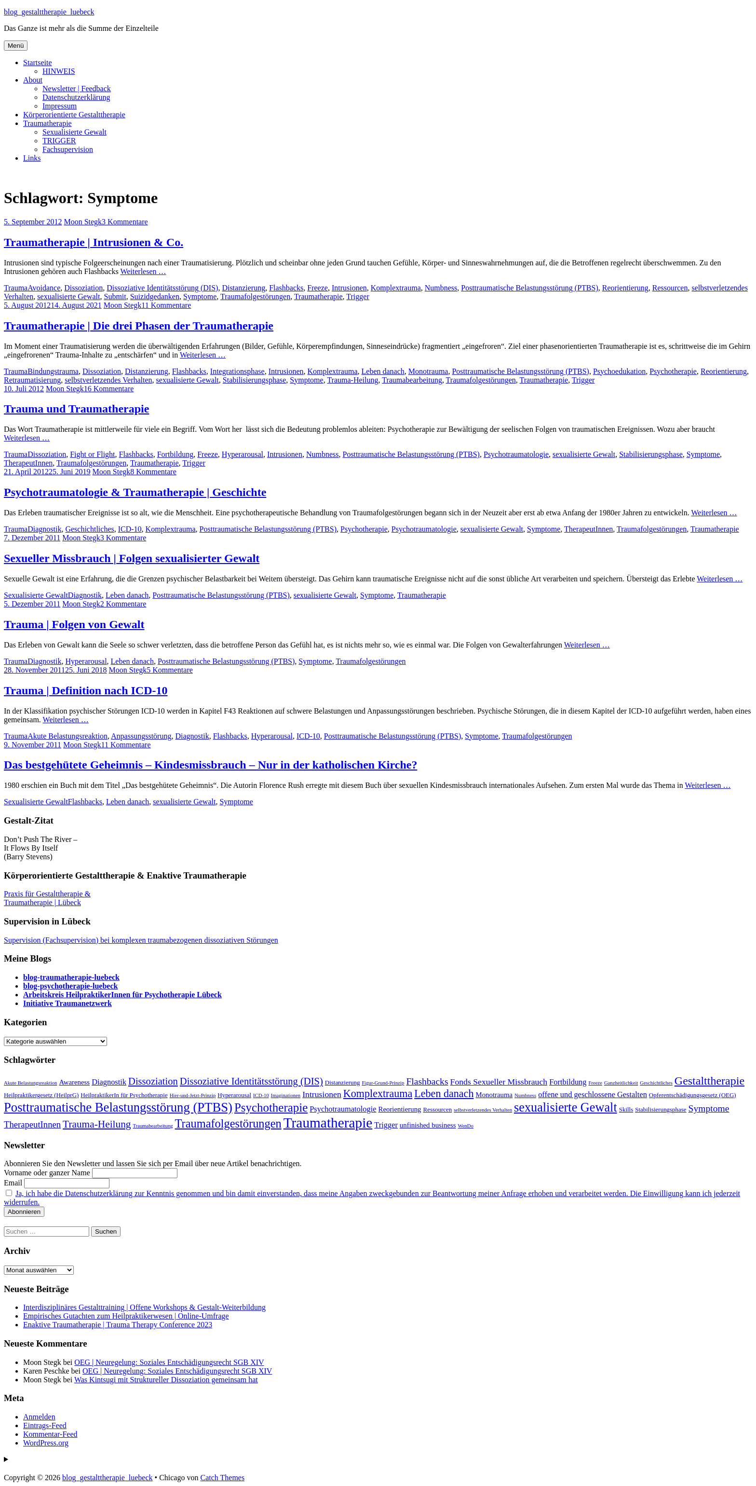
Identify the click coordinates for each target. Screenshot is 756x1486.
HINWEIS (58, 71)
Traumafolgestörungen (255, 296)
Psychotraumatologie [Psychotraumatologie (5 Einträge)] (343, 1109)
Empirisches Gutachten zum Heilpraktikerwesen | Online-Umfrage (126, 1316)
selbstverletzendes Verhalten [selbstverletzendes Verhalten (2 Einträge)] (483, 1110)
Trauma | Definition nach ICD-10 (86, 690)
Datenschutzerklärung (76, 97)
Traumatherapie (47, 123)
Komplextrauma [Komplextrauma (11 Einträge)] (377, 1093)
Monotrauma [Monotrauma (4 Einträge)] (494, 1095)
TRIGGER (59, 141)
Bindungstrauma (53, 371)
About (32, 80)
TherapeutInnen (28, 463)
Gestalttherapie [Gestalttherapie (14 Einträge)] (709, 1080)
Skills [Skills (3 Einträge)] (626, 1109)
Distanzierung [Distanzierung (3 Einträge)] (342, 1082)
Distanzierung (243, 288)
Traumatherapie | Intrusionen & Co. (93, 242)
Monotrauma (428, 371)
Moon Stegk (83, 222)
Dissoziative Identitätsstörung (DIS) (162, 288)
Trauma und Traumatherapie (76, 408)
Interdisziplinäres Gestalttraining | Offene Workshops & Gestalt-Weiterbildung (144, 1307)
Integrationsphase (237, 371)
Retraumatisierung (32, 380)
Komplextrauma (396, 288)
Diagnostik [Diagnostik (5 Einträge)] (109, 1082)
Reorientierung (625, 288)
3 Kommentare (125, 222)
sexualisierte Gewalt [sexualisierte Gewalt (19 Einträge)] (565, 1107)
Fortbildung (175, 454)
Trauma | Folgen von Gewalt (74, 624)
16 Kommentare (109, 389)
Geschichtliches (89, 529)
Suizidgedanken (154, 296)
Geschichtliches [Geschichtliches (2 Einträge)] (656, 1083)
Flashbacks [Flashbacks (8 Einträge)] (427, 1081)
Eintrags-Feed (45, 1425)
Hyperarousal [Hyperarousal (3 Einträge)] (234, 1095)
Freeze (317, 288)
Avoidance (43, 288)
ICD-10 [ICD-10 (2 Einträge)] (261, 1095)
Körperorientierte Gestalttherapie (74, 114)
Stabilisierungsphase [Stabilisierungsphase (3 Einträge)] (660, 1109)
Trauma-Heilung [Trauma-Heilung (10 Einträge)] (97, 1124)
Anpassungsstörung (141, 736)
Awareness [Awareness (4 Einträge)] (74, 1082)
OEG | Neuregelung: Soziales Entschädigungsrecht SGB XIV (169, 1362)
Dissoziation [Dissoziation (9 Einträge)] (153, 1081)
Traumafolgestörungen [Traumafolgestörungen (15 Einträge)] (228, 1123)
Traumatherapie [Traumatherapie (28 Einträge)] (328, 1122)
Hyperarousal (242, 454)
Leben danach (383, 371)
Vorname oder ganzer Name (47, 1173)
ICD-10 (130, 529)
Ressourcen (670, 288)
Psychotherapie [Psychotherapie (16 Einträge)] (271, 1107)
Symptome (199, 296)
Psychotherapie (673, 371)
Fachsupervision (67, 149)
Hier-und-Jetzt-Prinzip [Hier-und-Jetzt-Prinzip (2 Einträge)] (193, 1095)
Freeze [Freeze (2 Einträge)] (595, 1083)
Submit (115, 296)
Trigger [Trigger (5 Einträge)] (386, 1124)
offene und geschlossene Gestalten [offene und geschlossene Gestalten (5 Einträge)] (592, 1094)
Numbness (441, 288)
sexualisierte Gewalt (68, 296)
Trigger (357, 296)
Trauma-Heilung (352, 380)
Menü (16, 45)
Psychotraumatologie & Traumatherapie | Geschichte (135, 492)
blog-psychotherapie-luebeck (70, 986)
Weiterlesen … (143, 271)
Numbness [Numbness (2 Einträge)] (525, 1095)
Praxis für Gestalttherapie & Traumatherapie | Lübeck (47, 898)
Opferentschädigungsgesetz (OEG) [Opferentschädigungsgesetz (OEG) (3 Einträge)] (692, 1095)
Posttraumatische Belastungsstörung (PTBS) (529, 288)
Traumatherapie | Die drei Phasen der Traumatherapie (138, 325)
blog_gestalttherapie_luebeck (49, 12)
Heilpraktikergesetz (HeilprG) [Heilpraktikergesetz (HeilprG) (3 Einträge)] (41, 1095)
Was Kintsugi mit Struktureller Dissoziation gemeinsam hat (166, 1380)
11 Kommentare (166, 305)
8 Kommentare (153, 472)
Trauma (15, 288)
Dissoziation (83, 288)
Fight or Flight (92, 454)
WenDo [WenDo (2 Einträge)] (465, 1125)
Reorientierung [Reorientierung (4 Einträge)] (399, 1109)
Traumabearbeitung (412, 380)
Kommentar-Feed (50, 1434)
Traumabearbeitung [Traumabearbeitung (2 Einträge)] (153, 1125)
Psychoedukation (619, 371)
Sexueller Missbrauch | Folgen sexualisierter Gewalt (131, 558)
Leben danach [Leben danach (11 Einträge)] (443, 1093)
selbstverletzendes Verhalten (108, 380)
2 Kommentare (123, 604)
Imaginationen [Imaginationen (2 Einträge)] (286, 1095)
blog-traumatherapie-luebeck (71, 977)
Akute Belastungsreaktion (67, 736)
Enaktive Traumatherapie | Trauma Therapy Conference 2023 (117, 1325)
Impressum (59, 106)
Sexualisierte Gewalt (74, 132)
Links (31, 158)
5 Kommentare (170, 670)
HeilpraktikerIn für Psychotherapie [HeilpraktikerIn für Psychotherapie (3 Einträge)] (124, 1095)
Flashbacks (286, 288)
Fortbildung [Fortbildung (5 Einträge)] (567, 1082)
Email (13, 1183)
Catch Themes (222, 1477)
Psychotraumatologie (516, 454)
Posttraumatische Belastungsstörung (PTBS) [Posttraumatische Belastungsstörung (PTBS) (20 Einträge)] (118, 1107)
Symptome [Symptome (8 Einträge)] (708, 1108)
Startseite (37, 62)
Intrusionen (349, 288)
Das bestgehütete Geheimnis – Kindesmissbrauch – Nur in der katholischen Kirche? (210, 764)
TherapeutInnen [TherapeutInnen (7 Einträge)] (32, 1124)
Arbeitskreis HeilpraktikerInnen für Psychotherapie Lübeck (122, 995)
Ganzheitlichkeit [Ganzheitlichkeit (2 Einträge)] (621, 1083)
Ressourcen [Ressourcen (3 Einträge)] (437, 1109)
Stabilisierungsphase (254, 380)
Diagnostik (44, 529)
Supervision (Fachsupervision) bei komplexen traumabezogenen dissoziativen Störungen (141, 940)
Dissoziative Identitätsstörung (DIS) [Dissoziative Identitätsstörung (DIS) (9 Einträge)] (251, 1081)
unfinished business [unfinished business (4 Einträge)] (428, 1125)
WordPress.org (45, 1443)
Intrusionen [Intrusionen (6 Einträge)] (321, 1094)
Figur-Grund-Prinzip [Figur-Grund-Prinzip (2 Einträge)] (383, 1083)
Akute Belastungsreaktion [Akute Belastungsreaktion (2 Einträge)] (30, 1083)
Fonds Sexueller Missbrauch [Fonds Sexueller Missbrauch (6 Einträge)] (499, 1082)
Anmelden (39, 1417)
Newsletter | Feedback (76, 88)
